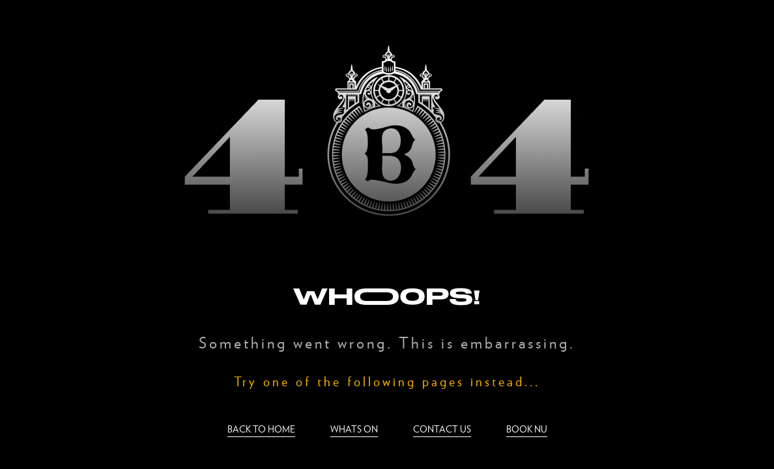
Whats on (354, 429)
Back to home (261, 429)
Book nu (526, 429)
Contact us (442, 429)
